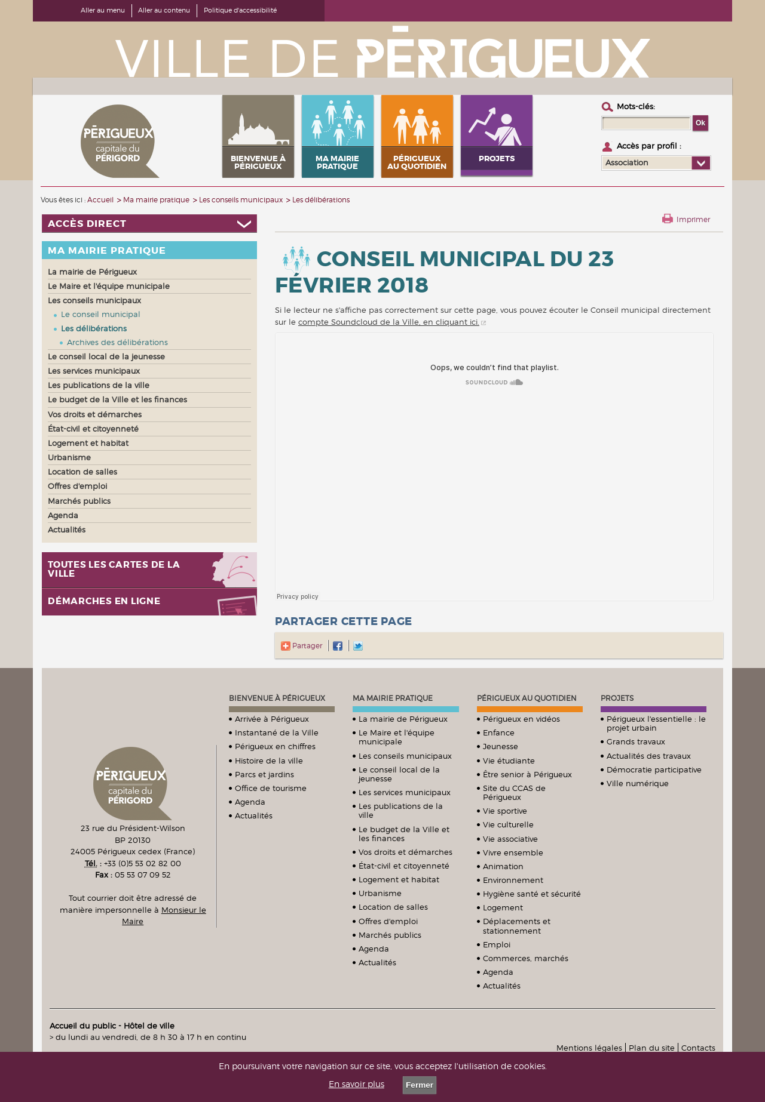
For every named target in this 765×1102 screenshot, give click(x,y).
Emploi (496, 944)
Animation (503, 866)
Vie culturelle (508, 824)
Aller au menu (103, 10)
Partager (301, 645)
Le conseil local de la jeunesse (399, 774)
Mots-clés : (636, 106)
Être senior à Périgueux (527, 774)
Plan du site (652, 1047)
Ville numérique (638, 783)
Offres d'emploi (388, 921)
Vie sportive (505, 810)
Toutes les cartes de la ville (114, 569)
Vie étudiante (509, 760)
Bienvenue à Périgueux (277, 698)
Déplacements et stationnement (516, 925)
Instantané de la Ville (277, 732)
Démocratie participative (654, 769)
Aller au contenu (164, 10)
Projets (617, 698)
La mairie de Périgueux (403, 719)
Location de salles (393, 907)
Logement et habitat (399, 879)
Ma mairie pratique (393, 698)
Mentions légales (589, 1047)
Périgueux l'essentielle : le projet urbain (656, 723)
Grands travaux (636, 741)
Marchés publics (390, 935)
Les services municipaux (405, 792)
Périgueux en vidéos (521, 719)
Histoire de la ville (269, 760)
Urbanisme (380, 893)
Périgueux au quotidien (527, 698)
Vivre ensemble (513, 852)
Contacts (698, 1047)
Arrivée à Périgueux (272, 719)
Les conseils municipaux (405, 756)
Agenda (250, 802)
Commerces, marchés (525, 958)
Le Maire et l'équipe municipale (396, 737)
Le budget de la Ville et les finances (404, 833)
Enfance (499, 732)
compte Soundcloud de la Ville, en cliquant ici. (388, 322)
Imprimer (693, 219)
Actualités (254, 815)
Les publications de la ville (401, 810)
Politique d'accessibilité (240, 10)
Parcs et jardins (264, 774)
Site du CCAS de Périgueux (514, 792)
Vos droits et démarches (405, 852)
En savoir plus (356, 1084)
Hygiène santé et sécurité (532, 893)
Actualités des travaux (649, 756)
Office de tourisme (271, 788)
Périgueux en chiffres (275, 746)
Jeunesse (500, 746)
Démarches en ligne (104, 601)
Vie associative (510, 839)
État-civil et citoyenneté (404, 865)
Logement (503, 907)
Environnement (513, 880)
